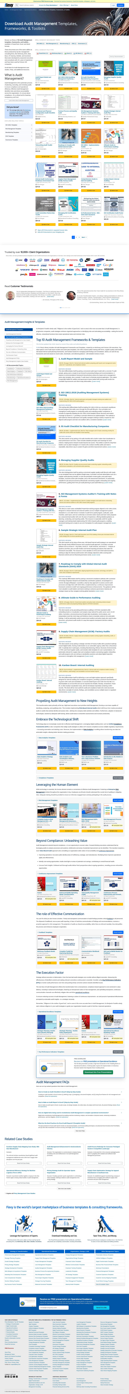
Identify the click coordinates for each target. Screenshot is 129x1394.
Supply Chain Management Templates (45, 1258)
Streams (7, 1340)
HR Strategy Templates (72, 1274)
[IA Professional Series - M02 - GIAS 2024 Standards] (91, 204)
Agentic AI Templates (34, 1322)
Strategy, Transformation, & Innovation (38, 1378)
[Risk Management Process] (113, 810)
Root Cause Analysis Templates (108, 1328)
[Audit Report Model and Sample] (45, 68)
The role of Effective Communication (15, 352)
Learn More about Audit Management (19, 100)
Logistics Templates (81, 1324)
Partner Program (9, 1358)
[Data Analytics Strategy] (47, 748)
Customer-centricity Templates (36, 1370)
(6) (68, 53)
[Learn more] (96, 381)
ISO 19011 (28, 371)
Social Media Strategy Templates (105, 1281)
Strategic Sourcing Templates (43, 1281)
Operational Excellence (30, 9)
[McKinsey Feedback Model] (47, 942)
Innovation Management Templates (61, 1362)
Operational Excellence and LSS (37, 1382)
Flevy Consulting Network (11, 1342)
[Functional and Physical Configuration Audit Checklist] (45, 102)
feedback (110, 918)
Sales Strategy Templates (106, 1334)
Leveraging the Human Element (14, 346)
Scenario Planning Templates (107, 1336)
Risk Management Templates (43, 1274)
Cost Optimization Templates (36, 1356)
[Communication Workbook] (91, 942)
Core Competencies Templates (13, 1278)
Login (113, 5)
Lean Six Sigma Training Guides (84, 1382)
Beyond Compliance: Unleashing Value (16, 349)
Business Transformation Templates (37, 1340)
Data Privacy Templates (58, 1326)
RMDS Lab (64, 762)
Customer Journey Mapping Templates (106, 1278)
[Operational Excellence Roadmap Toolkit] (113, 1022)
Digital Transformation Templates (105, 1261)
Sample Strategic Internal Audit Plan (79, 530)
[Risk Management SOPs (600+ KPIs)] (91, 810)
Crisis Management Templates (36, 1360)
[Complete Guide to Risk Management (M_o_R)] (47, 810)
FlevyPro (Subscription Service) (12, 1338)
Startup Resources (105, 1382)
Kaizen (39, 892)
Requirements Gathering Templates (85, 1370)
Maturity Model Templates (72, 1284)
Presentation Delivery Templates (104, 1255)
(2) (52, 43)
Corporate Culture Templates (73, 1261)
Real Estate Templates (82, 1368)
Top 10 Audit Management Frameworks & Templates (19, 337)
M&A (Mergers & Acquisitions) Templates (16, 1271)
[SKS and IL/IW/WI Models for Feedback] (113, 942)
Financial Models (9, 1332)
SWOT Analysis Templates (106, 1332)
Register (120, 5)
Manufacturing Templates (83, 1328)
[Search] (28, 5)
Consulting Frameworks (11, 1334)
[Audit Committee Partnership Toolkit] (45, 204)
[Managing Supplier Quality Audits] (114, 68)
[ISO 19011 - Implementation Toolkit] (91, 136)
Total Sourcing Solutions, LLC (68, 116)
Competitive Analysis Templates (36, 1348)
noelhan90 (108, 116)
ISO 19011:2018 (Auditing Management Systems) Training (66, 78)
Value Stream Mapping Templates (108, 1370)
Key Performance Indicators (14, 374)
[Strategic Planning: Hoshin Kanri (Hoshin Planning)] (47, 1022)
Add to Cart (45, 88)
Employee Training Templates (73, 1268)
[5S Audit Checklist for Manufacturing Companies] (91, 68)
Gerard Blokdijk (87, 150)
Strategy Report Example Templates (109, 1354)
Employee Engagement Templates (75, 1278)
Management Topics (10, 1354)
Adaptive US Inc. (41, 116)
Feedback (20, 371)
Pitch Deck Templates (82, 1346)
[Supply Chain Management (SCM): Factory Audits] (68, 170)
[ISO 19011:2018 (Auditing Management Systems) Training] (68, 68)
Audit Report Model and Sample (76, 359)
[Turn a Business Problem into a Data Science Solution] (91, 748)
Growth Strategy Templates (12, 1261)
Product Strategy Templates (83, 1360)
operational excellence (82, 992)
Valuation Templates (105, 1364)
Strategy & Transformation (19, 1251)
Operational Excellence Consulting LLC (71, 1036)
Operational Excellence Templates (44, 1255)
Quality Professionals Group (90, 116)
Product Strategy (104, 1378)
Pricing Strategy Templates (12, 1264)
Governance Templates (58, 1344)
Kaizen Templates (57, 1366)
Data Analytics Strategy (45, 756)
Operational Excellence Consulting (69, 82)
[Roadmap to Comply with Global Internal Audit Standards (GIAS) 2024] (68, 136)
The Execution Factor (11, 355)
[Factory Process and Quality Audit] (68, 102)
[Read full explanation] (51, 1096)
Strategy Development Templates (14, 1268)
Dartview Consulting (44, 825)
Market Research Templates (83, 1330)
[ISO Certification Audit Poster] (114, 204)
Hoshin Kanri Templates (58, 1350)
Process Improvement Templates (85, 1356)
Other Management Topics (110, 1251)
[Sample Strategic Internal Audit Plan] (114, 102)
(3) (40, 43)
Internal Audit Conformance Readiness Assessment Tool (44, 179)
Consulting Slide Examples (59, 1382)
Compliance (10, 368)
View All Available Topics (102, 1284)
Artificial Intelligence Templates (104, 1258)
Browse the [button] (48, 5)
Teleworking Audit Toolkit (43, 145)
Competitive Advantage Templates (37, 1346)
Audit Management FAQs (12, 358)
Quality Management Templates (43, 1268)
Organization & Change (11, 1330)
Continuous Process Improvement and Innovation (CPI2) (113, 894)
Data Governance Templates (60, 1324)
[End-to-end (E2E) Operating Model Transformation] (69, 884)
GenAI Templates (57, 1342)
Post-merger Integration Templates (44, 1278)
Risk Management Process (112, 819)
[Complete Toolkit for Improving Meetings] (69, 942)
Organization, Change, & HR (79, 1251)
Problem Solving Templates (83, 1354)
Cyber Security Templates (59, 1322)
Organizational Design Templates (74, 1258)
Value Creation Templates (106, 1368)
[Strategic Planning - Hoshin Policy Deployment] (69, 1022)
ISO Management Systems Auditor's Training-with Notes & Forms (90, 112)
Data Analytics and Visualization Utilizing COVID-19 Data (66, 758)
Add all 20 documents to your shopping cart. (51, 232)
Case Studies (56, 1380)
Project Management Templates (43, 1261)
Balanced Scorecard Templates (43, 1284)
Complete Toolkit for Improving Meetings (66, 952)
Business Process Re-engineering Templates (47, 1271)
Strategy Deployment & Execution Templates (111, 1350)
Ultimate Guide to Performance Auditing (111, 146)
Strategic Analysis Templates (107, 1344)
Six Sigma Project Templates (107, 1340)
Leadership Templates (71, 1271)
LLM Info (79, 1384)
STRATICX (64, 957)
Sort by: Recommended (116, 56)
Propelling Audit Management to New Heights (18, 340)
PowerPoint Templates (11, 1336)
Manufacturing (11, 377)
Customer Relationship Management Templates (40, 1366)
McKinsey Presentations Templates (85, 1336)
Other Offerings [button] (64, 5)
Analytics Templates (34, 1326)
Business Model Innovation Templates (38, 1334)
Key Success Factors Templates (13, 1284)
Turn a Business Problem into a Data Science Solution (91, 757)
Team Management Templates (74, 1281)
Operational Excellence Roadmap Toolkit (111, 1031)
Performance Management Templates (15, 1255)
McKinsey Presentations (102, 1268)
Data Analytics (11, 371)
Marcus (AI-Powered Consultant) (13, 1356)
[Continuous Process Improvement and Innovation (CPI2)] (113, 884)
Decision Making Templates (12, 1281)
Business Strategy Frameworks (60, 1378)
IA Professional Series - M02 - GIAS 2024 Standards (90, 213)
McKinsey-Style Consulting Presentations (87, 1386)
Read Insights (118, 737)
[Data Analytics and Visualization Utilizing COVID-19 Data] (69, 748)
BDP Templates (32, 1330)
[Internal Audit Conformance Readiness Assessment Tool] (45, 170)
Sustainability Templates (106, 1358)
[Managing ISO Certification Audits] (68, 204)
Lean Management (81, 1380)
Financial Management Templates (105, 1271)
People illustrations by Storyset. (117, 1245)
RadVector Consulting (111, 823)
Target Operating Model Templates (108, 1360)
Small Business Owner (106, 1380)
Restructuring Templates (106, 1324)
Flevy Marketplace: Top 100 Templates (14, 1322)
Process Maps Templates (83, 1358)
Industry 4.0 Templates (58, 1356)
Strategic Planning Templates (12, 1258)
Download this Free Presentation (98, 1072)
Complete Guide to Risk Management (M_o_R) (45, 820)
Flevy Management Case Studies (24, 1193)
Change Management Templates (74, 1255)
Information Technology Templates (61, 1360)
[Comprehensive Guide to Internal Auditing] (91, 170)
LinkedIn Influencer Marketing (12, 1360)
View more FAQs (80, 1131)
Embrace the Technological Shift (14, 343)
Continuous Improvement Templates (37, 1350)
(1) (56, 53)
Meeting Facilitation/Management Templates (87, 1338)
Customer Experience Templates (104, 1274)
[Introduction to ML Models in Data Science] (113, 748)
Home (6, 9)
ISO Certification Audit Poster (113, 213)
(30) (42, 53)
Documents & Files (88, 955)
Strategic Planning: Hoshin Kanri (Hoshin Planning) (46, 1031)
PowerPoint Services (10, 1344)
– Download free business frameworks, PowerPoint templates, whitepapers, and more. (64, 1)
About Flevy (74, 5)
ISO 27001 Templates (58, 1354)
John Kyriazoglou (41, 82)
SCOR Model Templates (106, 1330)
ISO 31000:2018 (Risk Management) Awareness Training (67, 821)
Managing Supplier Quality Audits (77, 460)
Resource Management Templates (108, 1322)
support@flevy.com (15, 1364)
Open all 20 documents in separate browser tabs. (53, 230)
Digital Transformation (11, 1326)
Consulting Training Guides (59, 1384)
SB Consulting (43, 760)
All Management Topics (16, 9)
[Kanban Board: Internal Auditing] (114, 170)
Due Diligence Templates (59, 1332)
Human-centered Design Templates (61, 1352)
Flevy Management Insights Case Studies (17, 361)
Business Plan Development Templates (38, 1336)
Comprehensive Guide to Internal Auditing (89, 179)
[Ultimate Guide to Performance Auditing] (114, 136)
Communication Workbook (90, 951)
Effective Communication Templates (75, 1264)
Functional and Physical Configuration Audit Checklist (45, 112)
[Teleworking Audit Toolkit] (45, 136)
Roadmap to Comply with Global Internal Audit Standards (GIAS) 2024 (66, 146)
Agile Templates (33, 1324)
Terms (9, 1362)
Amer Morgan (63, 150)
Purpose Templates (81, 1364)
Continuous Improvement (23, 368)
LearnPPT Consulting (65, 184)
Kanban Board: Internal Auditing (78, 665)
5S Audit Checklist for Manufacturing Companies (89, 78)
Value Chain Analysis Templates (108, 1366)
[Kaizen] (47, 884)
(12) (87, 53)
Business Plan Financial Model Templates (107, 1264)
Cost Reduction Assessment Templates (38, 1358)
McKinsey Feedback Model (46, 951)
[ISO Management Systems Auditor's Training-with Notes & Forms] (91, 102)
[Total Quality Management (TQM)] (91, 884)
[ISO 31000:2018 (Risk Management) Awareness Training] (69, 810)
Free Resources (80, 1378)
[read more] (111, 296)
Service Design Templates (106, 1338)
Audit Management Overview (13, 334)
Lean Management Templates (43, 1264)
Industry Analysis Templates (59, 1358)
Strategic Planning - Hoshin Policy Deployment (68, 1031)
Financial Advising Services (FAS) (61, 1386)
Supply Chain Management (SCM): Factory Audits (67, 179)
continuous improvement (106, 850)
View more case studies (64, 1188)
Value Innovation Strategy (106, 1384)
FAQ (6, 1362)
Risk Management (12, 380)
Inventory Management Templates (61, 1364)
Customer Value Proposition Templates (38, 1368)
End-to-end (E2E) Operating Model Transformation (68, 893)
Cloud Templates (33, 1344)
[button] (59, 307)
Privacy (13, 1362)
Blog (17, 1362)
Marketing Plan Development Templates (15, 1274)
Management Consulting (35, 1386)
